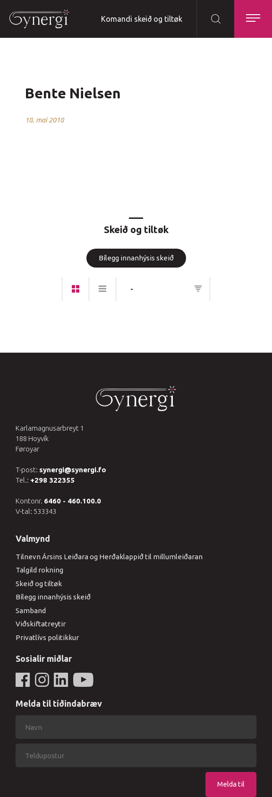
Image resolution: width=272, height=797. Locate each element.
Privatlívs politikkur (47, 637)
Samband (31, 610)
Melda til (231, 784)
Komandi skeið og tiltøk (141, 19)
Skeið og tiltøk (39, 584)
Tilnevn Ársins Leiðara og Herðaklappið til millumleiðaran (109, 557)
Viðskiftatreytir (41, 624)
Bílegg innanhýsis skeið (136, 258)
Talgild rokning (39, 570)
